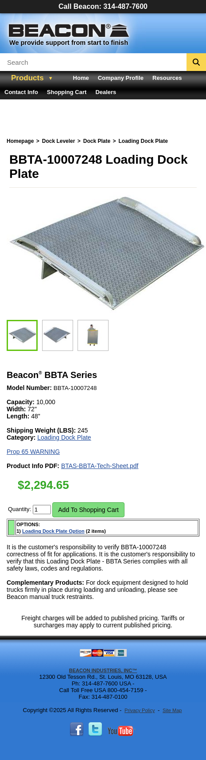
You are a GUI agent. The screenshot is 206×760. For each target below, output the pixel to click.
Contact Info (21, 92)
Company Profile (121, 78)
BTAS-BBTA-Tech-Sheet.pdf (100, 465)
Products (27, 78)
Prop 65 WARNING (33, 451)
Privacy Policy (139, 710)
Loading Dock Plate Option (53, 531)
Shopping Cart (67, 92)
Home (81, 78)
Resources (167, 78)
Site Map (172, 710)
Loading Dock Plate (64, 437)
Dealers (105, 92)
